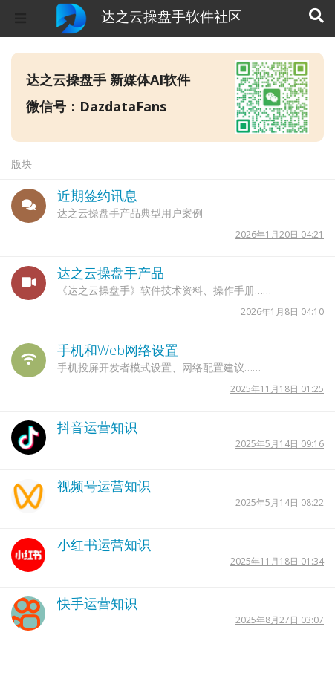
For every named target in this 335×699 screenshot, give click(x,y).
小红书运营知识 (104, 544)
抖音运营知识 (97, 427)
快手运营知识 (97, 603)
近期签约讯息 (97, 195)
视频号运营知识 (104, 486)
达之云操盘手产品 (110, 273)
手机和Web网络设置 (117, 350)
